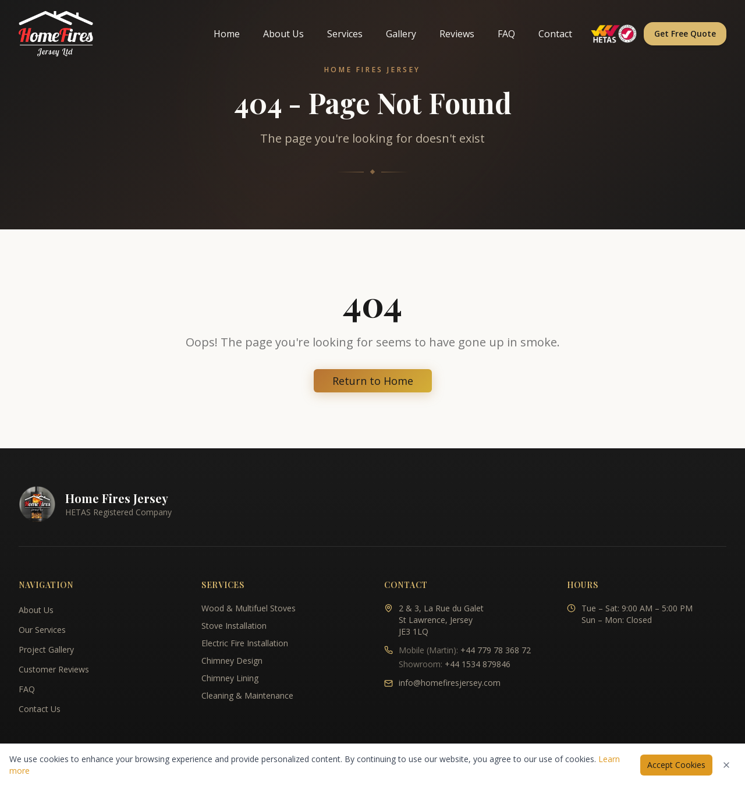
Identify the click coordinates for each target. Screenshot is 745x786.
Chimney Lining (229, 678)
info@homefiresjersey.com (450, 682)
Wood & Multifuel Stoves (248, 608)
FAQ (506, 33)
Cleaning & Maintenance (247, 695)
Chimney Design (231, 660)
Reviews (456, 33)
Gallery (401, 33)
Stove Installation (234, 625)
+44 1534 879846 (477, 664)
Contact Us (40, 708)
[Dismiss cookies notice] (726, 765)
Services (345, 33)
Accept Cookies (676, 764)
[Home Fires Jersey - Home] (56, 33)
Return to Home (372, 381)
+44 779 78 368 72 (495, 650)
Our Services (42, 629)
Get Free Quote (685, 33)
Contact (555, 33)
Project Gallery (46, 649)
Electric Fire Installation (244, 643)
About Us (283, 33)
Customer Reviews (54, 669)
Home (227, 33)
